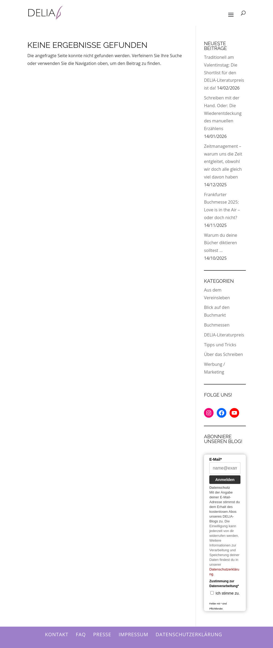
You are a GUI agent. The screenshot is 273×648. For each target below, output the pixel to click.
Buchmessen (216, 325)
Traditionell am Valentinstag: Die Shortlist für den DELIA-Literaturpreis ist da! (224, 72)
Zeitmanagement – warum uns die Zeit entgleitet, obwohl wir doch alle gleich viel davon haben (223, 161)
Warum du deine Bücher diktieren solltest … (220, 243)
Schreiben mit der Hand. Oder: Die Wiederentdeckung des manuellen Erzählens (223, 113)
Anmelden (225, 479)
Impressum (133, 634)
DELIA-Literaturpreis (224, 335)
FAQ (81, 634)
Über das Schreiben (223, 354)
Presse (102, 634)
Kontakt (57, 634)
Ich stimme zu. (228, 593)
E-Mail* (215, 459)
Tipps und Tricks (220, 345)
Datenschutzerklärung (189, 634)
